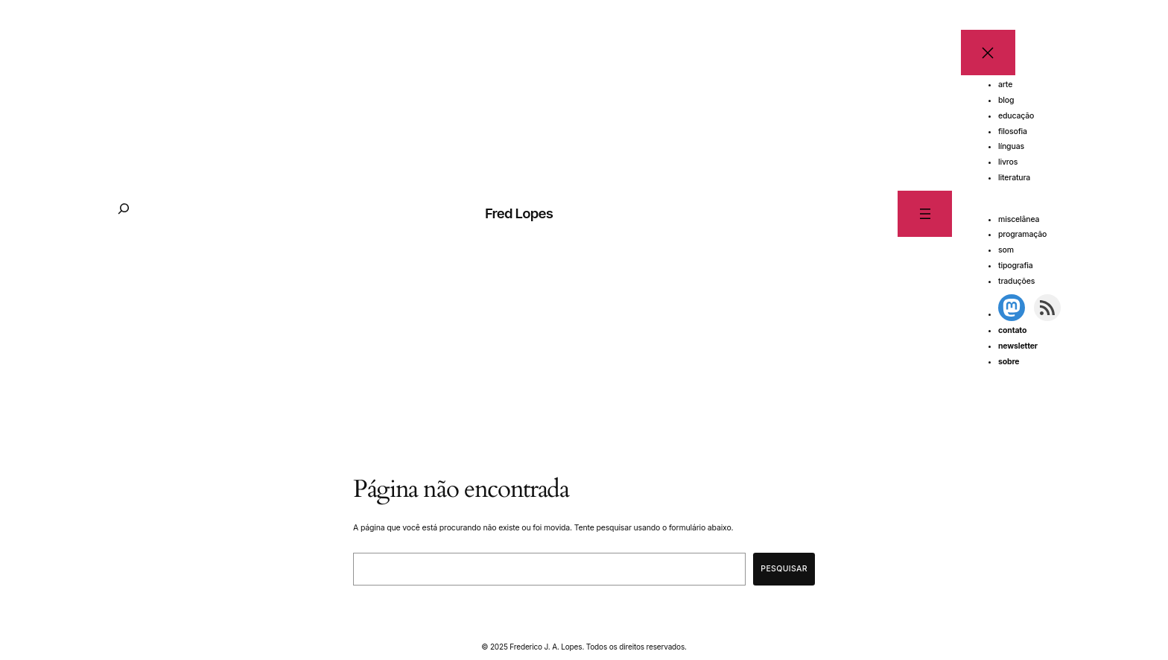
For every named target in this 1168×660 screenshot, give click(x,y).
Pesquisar (784, 569)
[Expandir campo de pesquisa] (123, 213)
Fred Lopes (519, 213)
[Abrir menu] (925, 213)
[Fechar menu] (988, 52)
